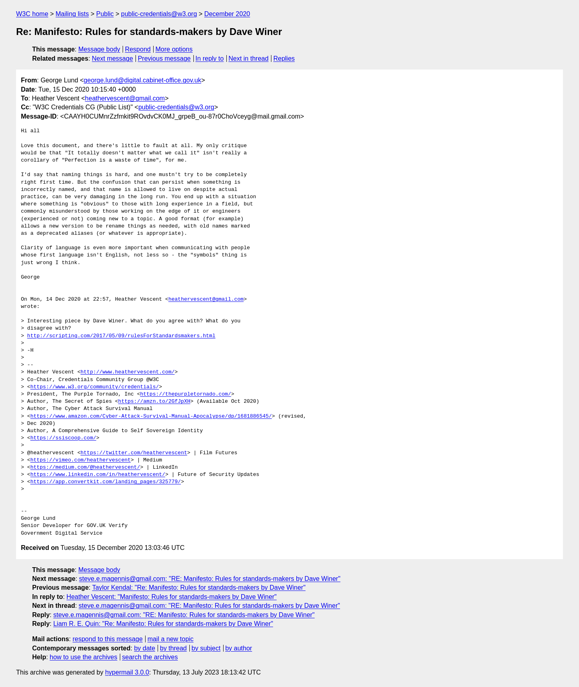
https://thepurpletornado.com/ (185, 394)
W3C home (32, 13)
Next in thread (248, 58)
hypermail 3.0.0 (127, 672)
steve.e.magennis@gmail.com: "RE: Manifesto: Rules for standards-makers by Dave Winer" (210, 578)
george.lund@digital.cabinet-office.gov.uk (142, 80)
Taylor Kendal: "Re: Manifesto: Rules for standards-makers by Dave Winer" (199, 587)
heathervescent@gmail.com (125, 98)
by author (238, 648)
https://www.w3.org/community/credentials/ (94, 387)
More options (174, 49)
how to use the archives (83, 657)
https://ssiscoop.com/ (63, 438)
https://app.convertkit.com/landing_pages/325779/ (105, 482)
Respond (138, 49)
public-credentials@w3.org (159, 13)
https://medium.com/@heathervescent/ (85, 467)
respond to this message (107, 639)
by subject (205, 648)
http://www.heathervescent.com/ (127, 372)
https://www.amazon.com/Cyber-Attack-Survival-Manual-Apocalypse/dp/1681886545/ (151, 416)
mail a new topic (171, 639)
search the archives (150, 657)
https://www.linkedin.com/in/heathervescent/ (97, 474)
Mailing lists (72, 13)
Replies (284, 58)
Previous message (164, 58)
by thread (173, 648)
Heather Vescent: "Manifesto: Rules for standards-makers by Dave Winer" (171, 596)
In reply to (209, 58)
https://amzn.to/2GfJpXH (154, 401)
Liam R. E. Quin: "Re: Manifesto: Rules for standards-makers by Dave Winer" (163, 623)
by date (144, 648)
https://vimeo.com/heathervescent (80, 460)
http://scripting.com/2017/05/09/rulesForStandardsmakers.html (121, 336)
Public (105, 13)
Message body (99, 49)
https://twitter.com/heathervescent (133, 453)
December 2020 (227, 13)
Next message (112, 58)
